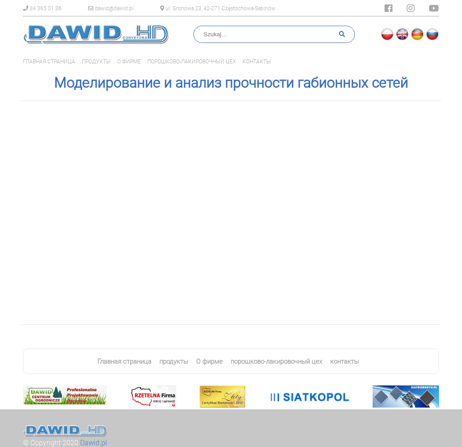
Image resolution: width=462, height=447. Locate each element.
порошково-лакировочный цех (191, 61)
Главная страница (49, 61)
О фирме (129, 61)
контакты (257, 61)
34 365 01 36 (42, 8)
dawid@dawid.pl (111, 8)
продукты (96, 61)
